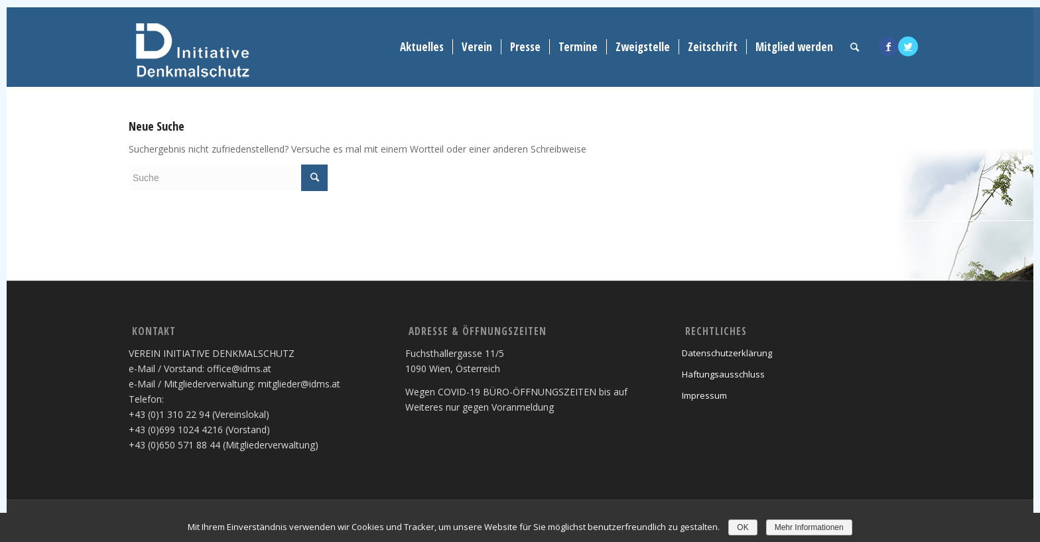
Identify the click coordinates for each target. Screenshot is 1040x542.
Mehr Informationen (809, 527)
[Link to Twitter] (908, 46)
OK (742, 527)
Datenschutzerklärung (727, 353)
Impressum (704, 395)
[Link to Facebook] (888, 46)
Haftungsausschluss (723, 374)
